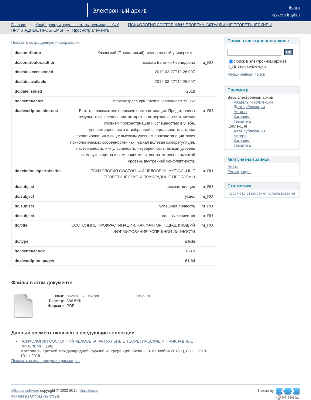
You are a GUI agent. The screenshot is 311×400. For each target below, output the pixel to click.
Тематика (242, 121)
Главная (18, 24)
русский (279, 14)
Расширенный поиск (246, 74)
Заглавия (242, 116)
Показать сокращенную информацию (45, 42)
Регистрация (239, 171)
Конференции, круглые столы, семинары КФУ (77, 24)
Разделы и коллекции (253, 102)
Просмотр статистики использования (261, 193)
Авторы (240, 111)
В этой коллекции (247, 66)
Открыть (143, 296)
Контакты (19, 396)
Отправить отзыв (44, 396)
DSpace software (25, 390)
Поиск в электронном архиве (258, 61)
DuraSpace (88, 390)
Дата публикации (249, 106)
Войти (294, 7)
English (293, 14)
